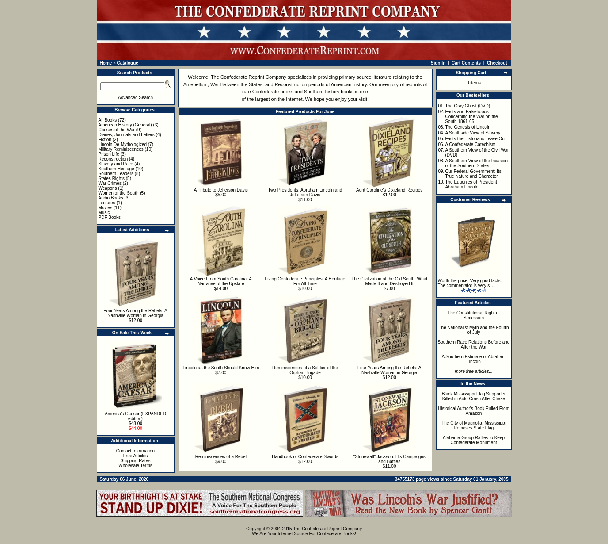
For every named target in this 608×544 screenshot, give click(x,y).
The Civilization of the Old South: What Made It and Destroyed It (389, 281)
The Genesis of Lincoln (467, 127)
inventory (389, 84)
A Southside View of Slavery (472, 132)
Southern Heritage (116, 168)
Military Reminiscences (121, 149)
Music (104, 212)
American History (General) (125, 125)
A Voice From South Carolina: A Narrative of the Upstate (221, 281)
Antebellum (195, 84)
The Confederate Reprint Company (248, 77)
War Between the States (236, 84)
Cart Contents (466, 63)
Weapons (108, 188)
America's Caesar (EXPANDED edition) (135, 416)
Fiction (105, 139)
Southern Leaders (116, 173)
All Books (108, 120)
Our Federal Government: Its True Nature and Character (473, 174)
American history (349, 84)
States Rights (112, 178)
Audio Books (111, 197)
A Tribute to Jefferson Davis (221, 190)
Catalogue (127, 63)
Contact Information (135, 450)
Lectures (107, 202)
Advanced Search (135, 97)
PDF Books (110, 217)
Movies (106, 207)
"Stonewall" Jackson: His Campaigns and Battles (389, 459)
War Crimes (110, 183)
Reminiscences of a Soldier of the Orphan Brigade (305, 370)
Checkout (497, 63)
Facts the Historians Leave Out (475, 138)
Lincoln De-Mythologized (123, 144)
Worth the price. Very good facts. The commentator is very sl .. (470, 283)
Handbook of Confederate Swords (305, 456)
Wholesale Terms (135, 465)
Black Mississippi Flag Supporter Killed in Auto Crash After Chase (474, 396)
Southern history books (329, 91)
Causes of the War (117, 129)
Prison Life (109, 154)
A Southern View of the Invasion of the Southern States (476, 163)
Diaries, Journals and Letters (127, 134)
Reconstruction (113, 159)
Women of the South (119, 193)
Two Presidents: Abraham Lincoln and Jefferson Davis (305, 192)
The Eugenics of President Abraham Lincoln (471, 184)
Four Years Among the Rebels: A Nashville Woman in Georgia (135, 313)
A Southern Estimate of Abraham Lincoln (473, 359)
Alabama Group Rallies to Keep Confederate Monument (474, 440)
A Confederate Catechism (470, 144)
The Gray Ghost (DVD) (467, 105)
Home (106, 63)
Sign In (438, 63)
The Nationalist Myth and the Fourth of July (474, 330)
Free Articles (135, 455)
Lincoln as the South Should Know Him (220, 367)
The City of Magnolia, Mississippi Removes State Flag (473, 425)
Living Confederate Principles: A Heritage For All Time (305, 281)
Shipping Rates (136, 460)
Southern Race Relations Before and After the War (474, 344)
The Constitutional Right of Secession (474, 315)
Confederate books (272, 91)
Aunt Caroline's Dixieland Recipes (389, 190)
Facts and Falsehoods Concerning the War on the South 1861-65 (471, 116)
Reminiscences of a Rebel (221, 456)
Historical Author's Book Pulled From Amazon (473, 411)
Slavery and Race (116, 163)
